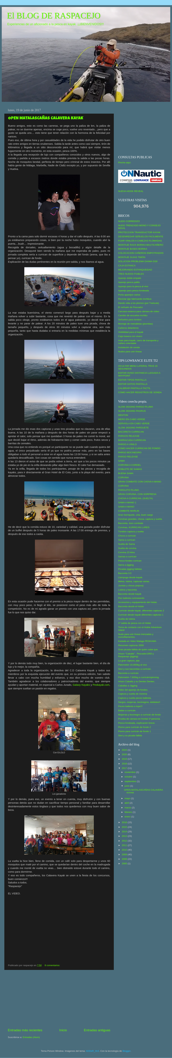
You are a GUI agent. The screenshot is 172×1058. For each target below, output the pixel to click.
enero (128, 816)
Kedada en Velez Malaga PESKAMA (137, 641)
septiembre (131, 781)
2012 (125, 840)
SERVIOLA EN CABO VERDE (134, 423)
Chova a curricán (127, 535)
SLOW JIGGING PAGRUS (132, 411)
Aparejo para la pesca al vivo (133, 286)
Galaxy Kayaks (81, 684)
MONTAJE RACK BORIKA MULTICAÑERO (140, 245)
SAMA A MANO (126, 506)
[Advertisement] (59, 999)
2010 (125, 849)
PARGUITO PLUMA (128, 490)
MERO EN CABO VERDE (131, 419)
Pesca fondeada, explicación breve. (136, 723)
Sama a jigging (126, 565)
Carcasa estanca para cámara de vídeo (138, 311)
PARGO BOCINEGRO (129, 452)
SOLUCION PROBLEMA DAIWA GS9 (137, 261)
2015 (125, 827)
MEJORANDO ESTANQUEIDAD (135, 269)
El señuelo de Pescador (130, 307)
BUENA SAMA (125, 473)
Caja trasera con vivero (130, 336)
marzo (128, 807)
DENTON (123, 415)
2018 (125, 763)
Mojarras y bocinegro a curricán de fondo (139, 714)
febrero (129, 812)
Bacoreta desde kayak (129, 594)
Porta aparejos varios (129, 294)
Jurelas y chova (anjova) (131, 585)
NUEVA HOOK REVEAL (130, 191)
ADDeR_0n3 (92, 1051)
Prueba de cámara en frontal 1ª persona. (139, 718)
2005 (125, 863)
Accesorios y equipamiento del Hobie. (137, 602)
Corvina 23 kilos (126, 552)
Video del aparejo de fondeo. (133, 689)
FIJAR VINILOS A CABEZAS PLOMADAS (140, 240)
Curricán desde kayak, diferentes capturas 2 (141, 610)
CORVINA (123, 477)
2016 (125, 822)
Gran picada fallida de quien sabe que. (138, 649)
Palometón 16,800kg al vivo (132, 664)
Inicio (63, 1030)
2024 (125, 750)
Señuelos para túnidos (129, 319)
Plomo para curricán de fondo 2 (134, 727)
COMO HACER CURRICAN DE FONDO (139, 448)
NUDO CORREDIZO (129, 221)
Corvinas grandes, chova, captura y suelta (140, 519)
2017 (125, 768)
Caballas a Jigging (127, 685)
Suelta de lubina (126, 619)
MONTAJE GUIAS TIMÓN (131, 257)
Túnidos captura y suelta (131, 531)
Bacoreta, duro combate (130, 523)
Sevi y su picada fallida (130, 735)
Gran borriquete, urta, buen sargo (135, 515)
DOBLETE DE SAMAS (130, 469)
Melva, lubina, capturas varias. (134, 581)
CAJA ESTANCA (127, 265)
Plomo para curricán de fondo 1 (134, 731)
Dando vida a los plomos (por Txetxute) (138, 303)
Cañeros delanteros (128, 328)
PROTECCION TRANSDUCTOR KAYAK (139, 232)
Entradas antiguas (97, 1030)
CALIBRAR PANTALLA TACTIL (134, 388)
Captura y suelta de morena (132, 693)
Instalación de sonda (129, 347)
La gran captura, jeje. (129, 660)
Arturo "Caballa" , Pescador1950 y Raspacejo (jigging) (136, 655)
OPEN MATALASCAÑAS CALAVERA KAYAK (45, 118)
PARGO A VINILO (127, 444)
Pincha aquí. (124, 162)
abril (127, 803)
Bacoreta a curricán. (128, 673)
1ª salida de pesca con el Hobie (134, 623)
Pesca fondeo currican (129, 560)
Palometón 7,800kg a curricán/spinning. (138, 677)
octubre (129, 776)
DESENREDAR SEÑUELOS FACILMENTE (140, 236)
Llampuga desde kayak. (130, 577)
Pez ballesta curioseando (131, 598)
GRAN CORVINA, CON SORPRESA (137, 494)
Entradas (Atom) (31, 1037)
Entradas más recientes (25, 1030)
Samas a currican (127, 556)
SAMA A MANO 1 (127, 502)
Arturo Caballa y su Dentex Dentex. (136, 681)
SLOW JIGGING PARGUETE (133, 427)
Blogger (126, 1051)
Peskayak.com (101, 684)
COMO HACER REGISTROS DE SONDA (140, 392)
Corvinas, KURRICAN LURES (133, 527)
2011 (125, 845)
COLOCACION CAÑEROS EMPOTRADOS (140, 253)
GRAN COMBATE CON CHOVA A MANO (139, 481)
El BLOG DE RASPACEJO (53, 15)
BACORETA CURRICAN (131, 431)
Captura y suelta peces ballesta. (134, 698)
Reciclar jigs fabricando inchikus (134, 299)
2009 (125, 854)
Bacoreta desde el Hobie (131, 606)
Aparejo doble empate (129, 278)
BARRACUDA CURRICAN (132, 440)
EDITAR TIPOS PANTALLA (132, 380)
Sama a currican (126, 540)
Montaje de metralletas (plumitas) (135, 323)
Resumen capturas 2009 (131, 645)
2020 (125, 754)
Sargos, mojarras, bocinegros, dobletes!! (139, 702)
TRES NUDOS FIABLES (131, 274)
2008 (125, 859)
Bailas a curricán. (127, 710)
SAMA (121, 461)
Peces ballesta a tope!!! (130, 706)
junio (127, 786)
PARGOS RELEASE (129, 436)
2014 (125, 831)
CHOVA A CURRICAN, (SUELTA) (135, 498)
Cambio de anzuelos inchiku (133, 315)
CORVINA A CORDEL (129, 465)
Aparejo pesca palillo (129, 282)
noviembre (130, 772)
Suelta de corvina (127, 548)
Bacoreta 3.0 (125, 573)
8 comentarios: (53, 965)
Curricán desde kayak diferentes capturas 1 (140, 614)
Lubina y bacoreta (127, 589)
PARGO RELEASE (128, 456)
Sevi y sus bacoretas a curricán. (134, 669)
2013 (125, 836)
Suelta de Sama (126, 544)
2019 (125, 759)
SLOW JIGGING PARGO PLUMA (135, 406)
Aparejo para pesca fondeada (133, 290)
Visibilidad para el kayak (130, 332)
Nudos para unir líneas (130, 351)
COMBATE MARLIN (128, 511)
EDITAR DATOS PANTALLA (132, 384)
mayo (128, 798)
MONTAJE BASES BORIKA (132, 249)
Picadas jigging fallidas (130, 569)
